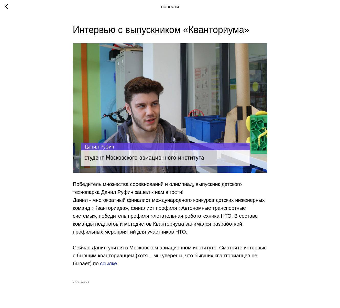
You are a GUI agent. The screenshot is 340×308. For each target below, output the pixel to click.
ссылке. (109, 263)
